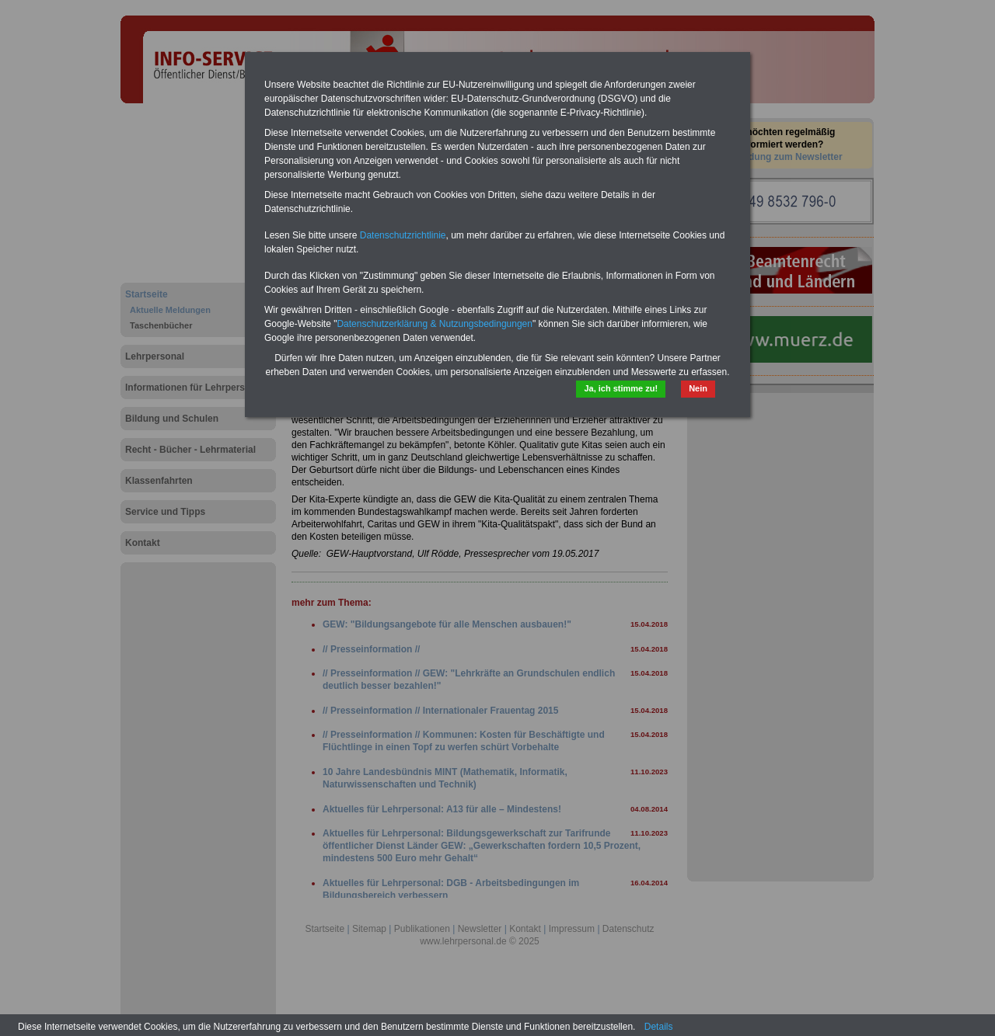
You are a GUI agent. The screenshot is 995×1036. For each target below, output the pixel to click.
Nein (698, 388)
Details (658, 1026)
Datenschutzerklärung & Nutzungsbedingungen (434, 323)
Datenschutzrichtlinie (403, 235)
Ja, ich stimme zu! (621, 388)
